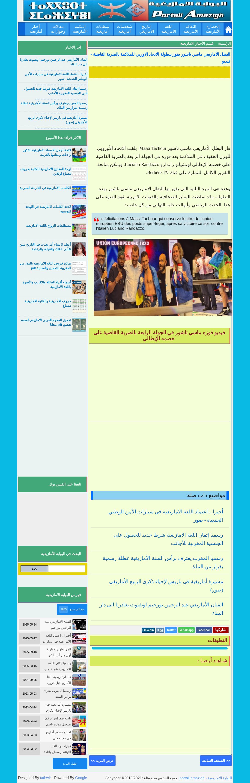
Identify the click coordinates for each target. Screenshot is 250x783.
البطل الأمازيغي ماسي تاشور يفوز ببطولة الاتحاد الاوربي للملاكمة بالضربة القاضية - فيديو (160, 58)
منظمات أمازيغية (102, 29)
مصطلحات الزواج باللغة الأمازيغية (48, 225)
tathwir (45, 778)
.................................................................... (61, 69)
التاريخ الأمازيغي (146, 29)
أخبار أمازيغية (36, 29)
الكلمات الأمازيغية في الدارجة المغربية (45, 188)
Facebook (203, 630)
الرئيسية (224, 43)
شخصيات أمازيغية (124, 29)
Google (81, 778)
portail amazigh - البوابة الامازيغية (205, 778)
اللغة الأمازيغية (168, 29)
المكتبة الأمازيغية (80, 29)
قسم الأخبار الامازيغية (196, 43)
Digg (160, 630)
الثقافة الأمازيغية (191, 29)
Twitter (171, 630)
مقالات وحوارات (58, 29)
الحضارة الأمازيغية (213, 29)
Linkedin (148, 630)
